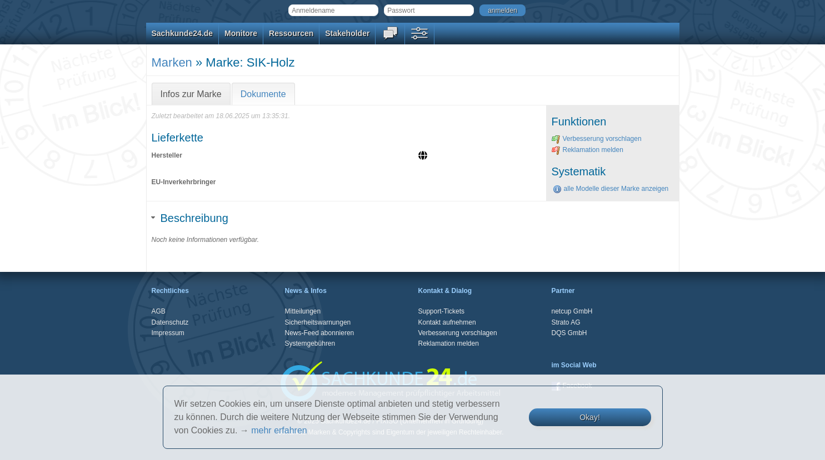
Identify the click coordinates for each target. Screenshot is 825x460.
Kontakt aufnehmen (447, 322)
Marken (172, 62)
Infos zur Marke (191, 94)
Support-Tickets (441, 311)
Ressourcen (291, 33)
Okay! (589, 417)
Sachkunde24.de (182, 33)
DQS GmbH (569, 333)
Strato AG (566, 322)
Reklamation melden (587, 150)
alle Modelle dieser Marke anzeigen (611, 189)
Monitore (240, 33)
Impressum (168, 333)
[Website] (423, 156)
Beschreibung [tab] (190, 218)
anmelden (502, 10)
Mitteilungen (303, 311)
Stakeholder (347, 33)
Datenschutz (170, 322)
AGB (159, 311)
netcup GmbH (572, 311)
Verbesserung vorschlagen (597, 139)
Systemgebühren (310, 343)
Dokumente (263, 94)
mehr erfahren (279, 430)
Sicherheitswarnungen (318, 322)
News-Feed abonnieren (319, 333)
